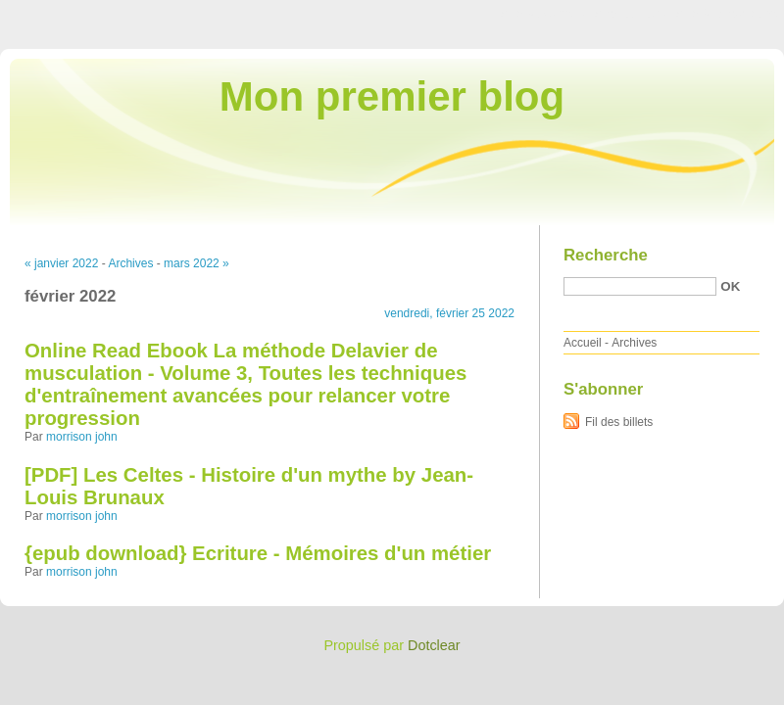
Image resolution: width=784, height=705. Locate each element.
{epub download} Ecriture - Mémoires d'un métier (257, 553)
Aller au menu (630, 14)
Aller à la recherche (726, 14)
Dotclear (434, 645)
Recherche (606, 255)
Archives (130, 263)
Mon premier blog (392, 96)
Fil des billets (619, 422)
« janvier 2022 (61, 263)
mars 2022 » (196, 263)
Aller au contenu (543, 14)
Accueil (583, 343)
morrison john (82, 437)
